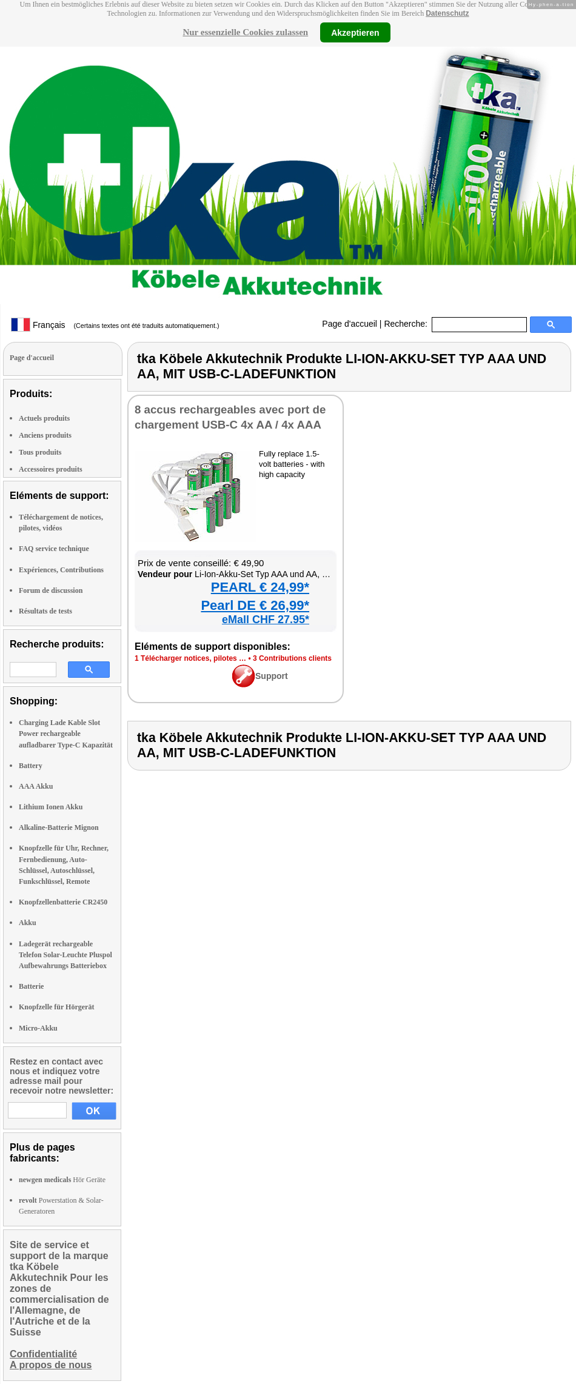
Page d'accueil (349, 324)
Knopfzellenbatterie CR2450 (63, 902)
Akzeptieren (355, 32)
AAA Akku (36, 786)
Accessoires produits (50, 469)
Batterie (31, 986)
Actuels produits (44, 418)
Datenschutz (447, 13)
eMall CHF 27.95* (265, 619)
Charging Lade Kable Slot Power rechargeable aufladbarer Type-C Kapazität (66, 733)
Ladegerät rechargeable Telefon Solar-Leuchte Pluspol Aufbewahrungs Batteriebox (65, 955)
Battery (30, 765)
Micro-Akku (38, 1028)
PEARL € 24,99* (260, 587)
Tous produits (40, 452)
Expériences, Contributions (61, 570)
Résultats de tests (45, 611)
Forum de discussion (50, 590)
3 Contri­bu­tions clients (292, 658)
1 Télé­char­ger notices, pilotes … (190, 658)
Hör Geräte (62, 1179)
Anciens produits (45, 435)
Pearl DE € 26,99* (255, 605)
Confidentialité (43, 1354)
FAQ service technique (54, 548)
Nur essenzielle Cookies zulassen (245, 32)
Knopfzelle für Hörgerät (56, 1007)
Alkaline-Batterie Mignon (59, 827)
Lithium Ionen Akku (50, 807)
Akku (27, 922)
